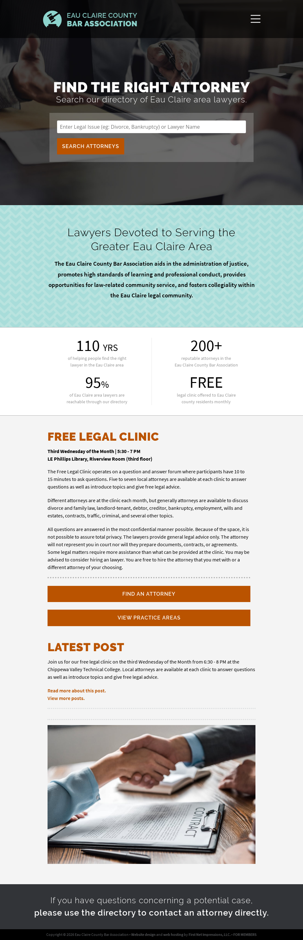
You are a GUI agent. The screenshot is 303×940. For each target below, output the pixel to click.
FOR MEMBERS (245, 934)
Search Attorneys (90, 146)
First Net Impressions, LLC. (210, 934)
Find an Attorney (149, 594)
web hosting (173, 934)
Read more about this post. (77, 690)
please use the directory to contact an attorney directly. (151, 912)
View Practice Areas (149, 618)
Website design (143, 934)
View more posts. (66, 698)
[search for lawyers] (151, 126)
